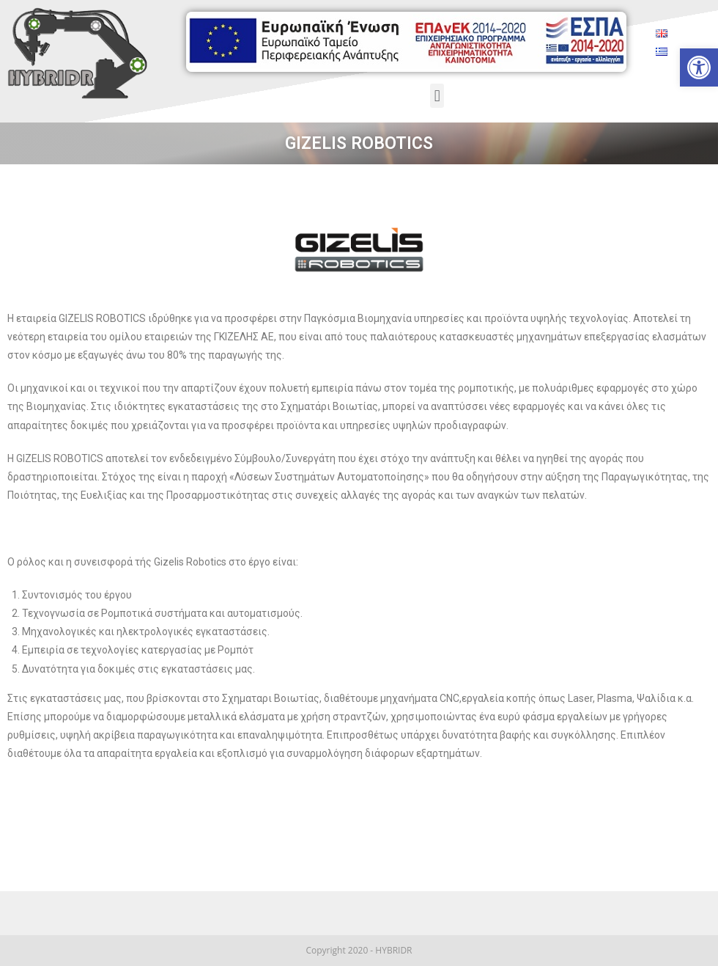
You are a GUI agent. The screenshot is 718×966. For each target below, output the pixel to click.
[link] (699, 67)
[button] (437, 96)
